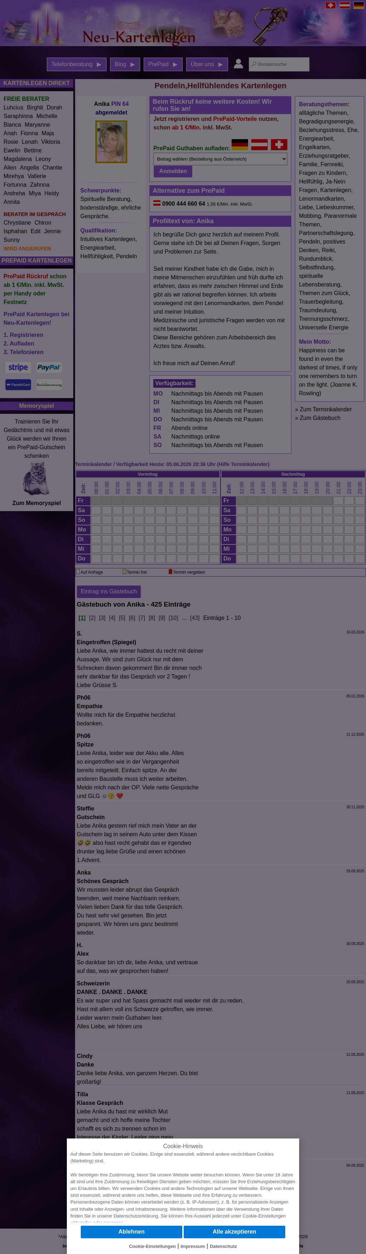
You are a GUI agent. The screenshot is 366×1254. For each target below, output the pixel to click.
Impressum (192, 1246)
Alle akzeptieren (234, 1232)
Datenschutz (223, 1246)
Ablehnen (132, 1232)
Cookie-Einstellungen (264, 1216)
